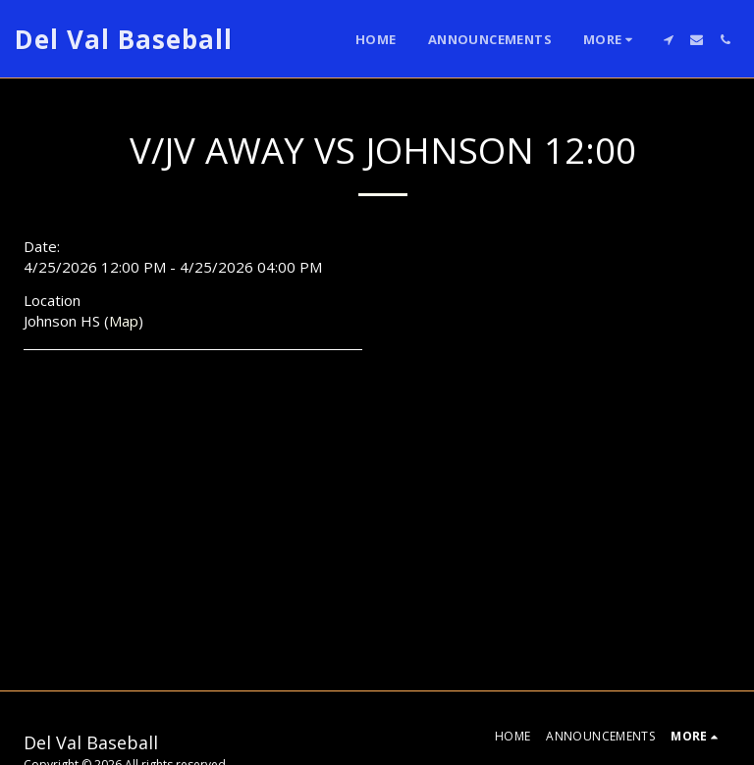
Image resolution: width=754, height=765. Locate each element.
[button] (668, 39)
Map (123, 321)
